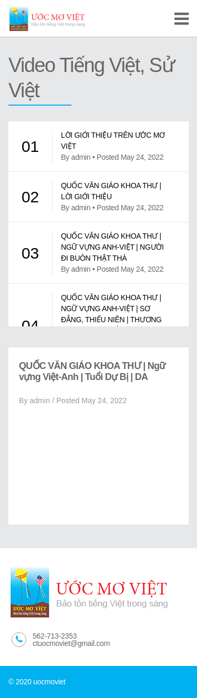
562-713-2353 (55, 636)
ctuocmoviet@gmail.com (71, 643)
